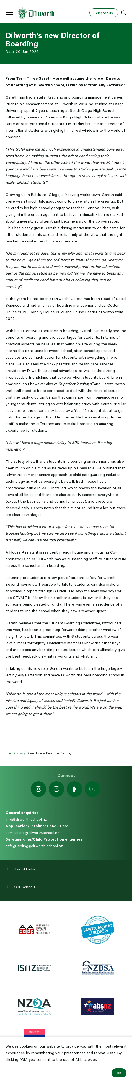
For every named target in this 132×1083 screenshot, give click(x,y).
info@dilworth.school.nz (26, 819)
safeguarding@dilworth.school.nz (34, 846)
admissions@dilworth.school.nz (32, 832)
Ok (119, 1073)
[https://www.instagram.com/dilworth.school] (38, 789)
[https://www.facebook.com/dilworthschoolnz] (74, 789)
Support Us (104, 13)
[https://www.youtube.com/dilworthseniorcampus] (92, 789)
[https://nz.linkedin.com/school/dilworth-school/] (56, 789)
